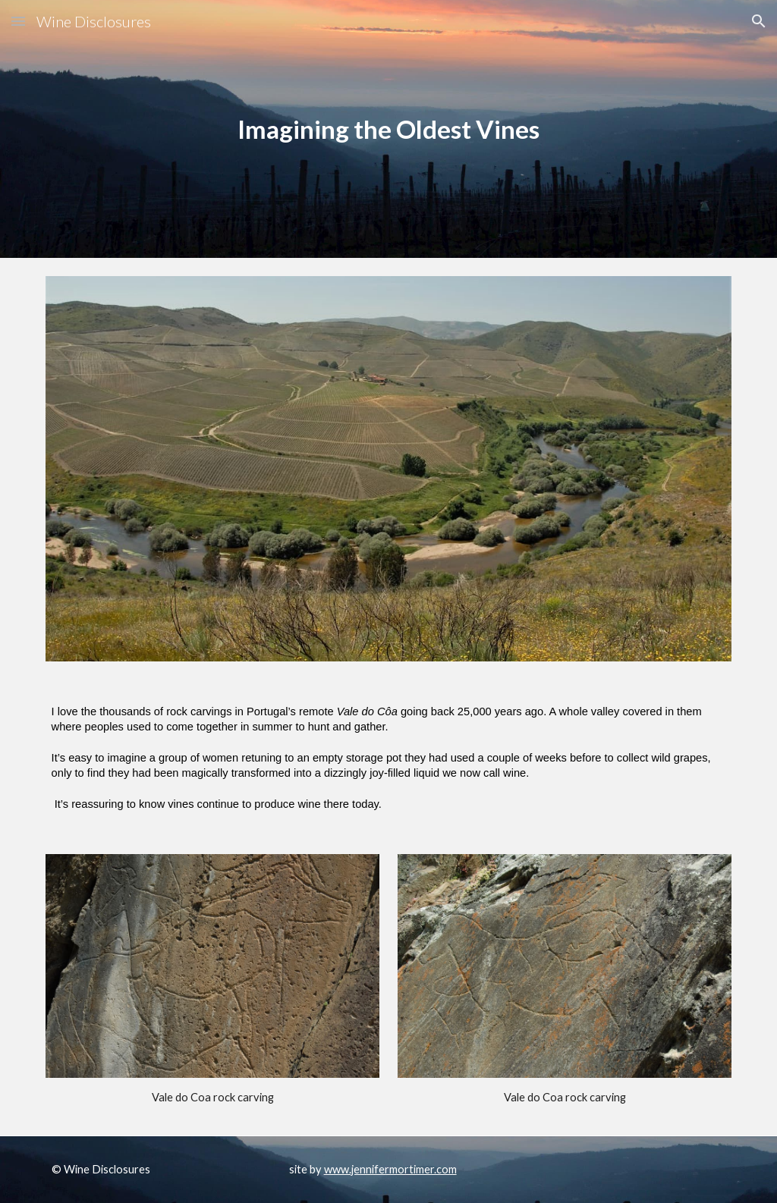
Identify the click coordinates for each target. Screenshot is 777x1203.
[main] (388, 129)
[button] (18, 21)
